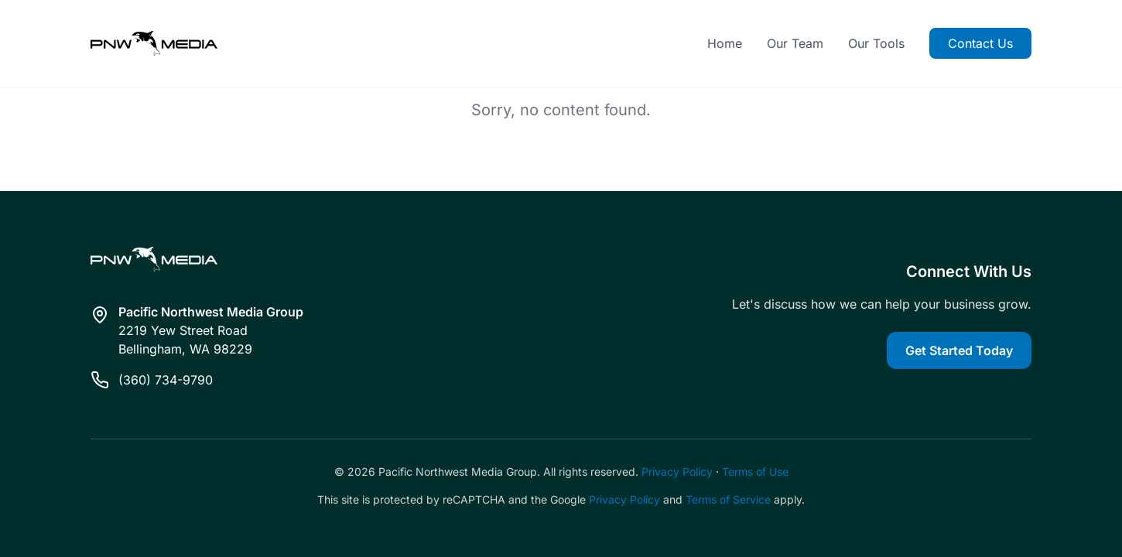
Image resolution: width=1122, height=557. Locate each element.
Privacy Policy (677, 471)
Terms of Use (755, 471)
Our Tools (876, 43)
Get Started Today (959, 350)
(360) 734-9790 (165, 380)
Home (724, 43)
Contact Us (980, 43)
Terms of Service (728, 499)
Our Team (795, 43)
